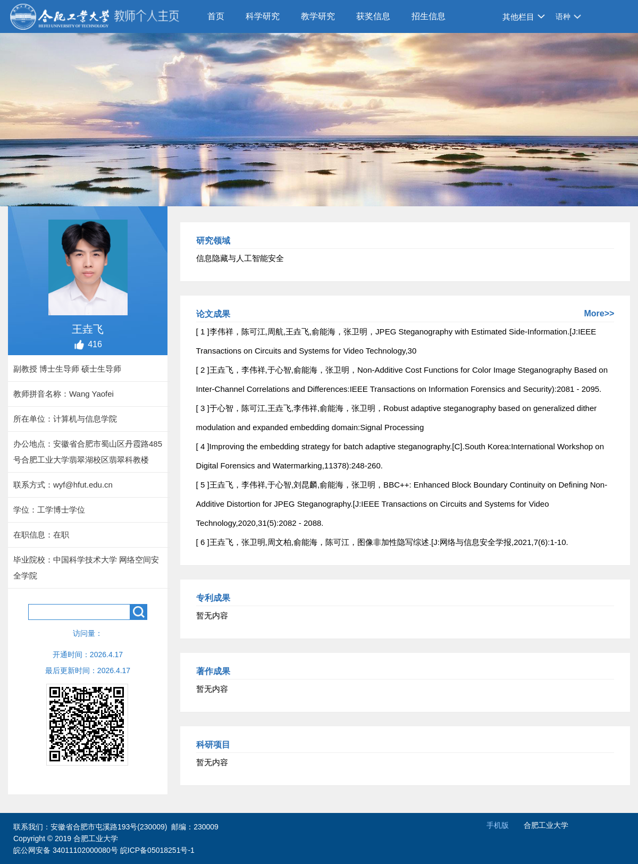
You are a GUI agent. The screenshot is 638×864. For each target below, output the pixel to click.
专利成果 (213, 597)
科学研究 (263, 16)
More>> (599, 313)
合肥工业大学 (546, 825)
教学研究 (318, 16)
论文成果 (213, 313)
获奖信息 (373, 16)
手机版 (497, 825)
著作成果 (213, 671)
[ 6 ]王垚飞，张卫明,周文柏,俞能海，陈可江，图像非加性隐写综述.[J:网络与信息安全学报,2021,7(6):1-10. (382, 542)
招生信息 (429, 16)
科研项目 (213, 744)
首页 (215, 16)
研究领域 (213, 240)
